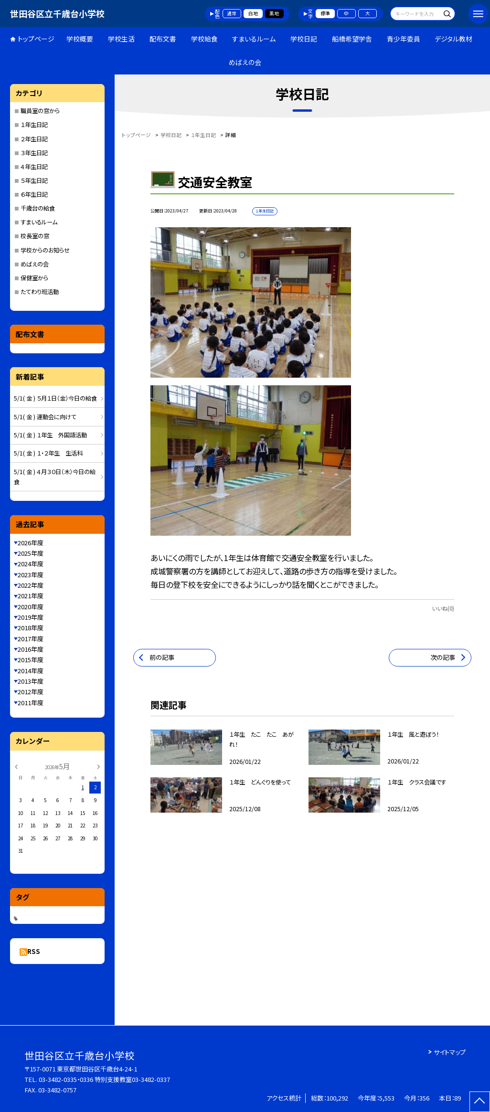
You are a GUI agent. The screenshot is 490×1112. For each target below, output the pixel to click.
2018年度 (30, 627)
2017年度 (30, 638)
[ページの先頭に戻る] (480, 1102)
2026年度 (30, 542)
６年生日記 (34, 194)
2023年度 (30, 574)
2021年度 (30, 595)
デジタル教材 (453, 38)
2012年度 (30, 691)
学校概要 (79, 38)
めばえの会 (245, 62)
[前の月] (15, 766)
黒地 (274, 13)
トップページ (36, 38)
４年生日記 (34, 166)
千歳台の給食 (38, 208)
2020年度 (30, 606)
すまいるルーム (254, 38)
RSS (33, 951)
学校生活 (121, 38)
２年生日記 (34, 139)
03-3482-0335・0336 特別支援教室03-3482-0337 (104, 1079)
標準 (325, 13)
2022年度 (30, 585)
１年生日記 (34, 124)
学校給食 (204, 38)
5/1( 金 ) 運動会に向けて (45, 417)
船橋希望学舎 (352, 38)
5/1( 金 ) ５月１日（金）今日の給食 (55, 398)
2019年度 (30, 617)
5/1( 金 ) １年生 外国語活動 (50, 435)
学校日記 (303, 38)
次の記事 (442, 657)
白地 (253, 13)
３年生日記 (34, 152)
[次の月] (98, 766)
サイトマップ (450, 1052)
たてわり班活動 (40, 291)
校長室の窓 (35, 236)
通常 (231, 13)
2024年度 (30, 563)
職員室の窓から (40, 110)
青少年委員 (403, 38)
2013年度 (30, 681)
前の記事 (161, 657)
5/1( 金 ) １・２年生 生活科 (48, 453)
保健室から (34, 278)
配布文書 (162, 38)
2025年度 (30, 553)
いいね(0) (443, 608)
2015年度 (30, 659)
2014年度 (30, 670)
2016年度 (30, 649)
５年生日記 (34, 180)
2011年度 (30, 702)
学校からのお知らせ (45, 250)
